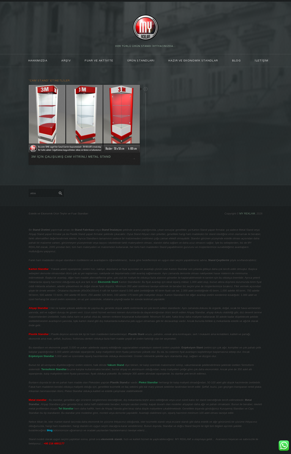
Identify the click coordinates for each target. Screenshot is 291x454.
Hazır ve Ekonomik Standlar (193, 60)
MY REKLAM (247, 213)
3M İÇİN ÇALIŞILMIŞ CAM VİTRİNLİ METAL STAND (71, 156)
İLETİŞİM (261, 60)
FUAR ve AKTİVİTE (99, 60)
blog (236, 60)
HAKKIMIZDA (37, 60)
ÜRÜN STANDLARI (140, 60)
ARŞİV (66, 60)
